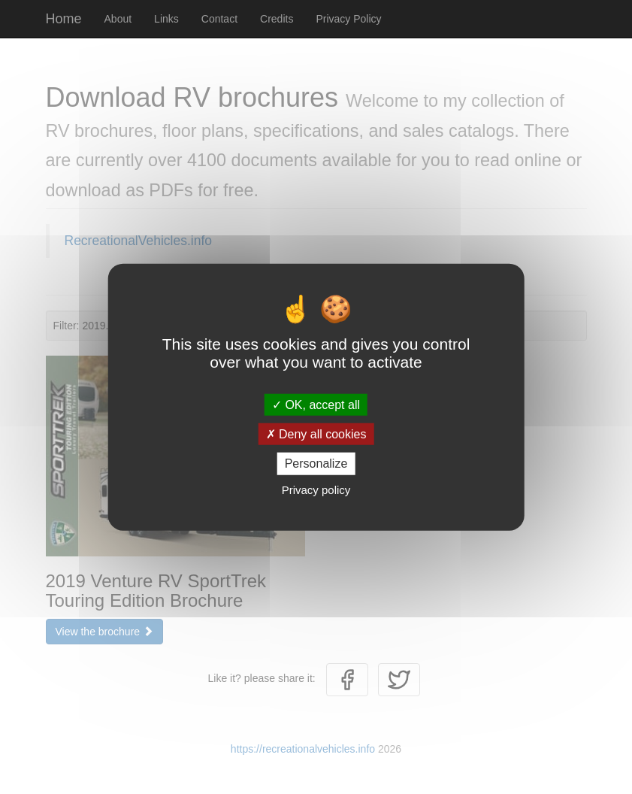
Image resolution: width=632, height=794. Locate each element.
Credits (276, 19)
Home (64, 18)
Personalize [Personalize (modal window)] (316, 463)
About (118, 19)
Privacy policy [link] (316, 489)
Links (166, 19)
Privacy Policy (348, 19)
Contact (219, 19)
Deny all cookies (316, 434)
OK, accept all (316, 405)
